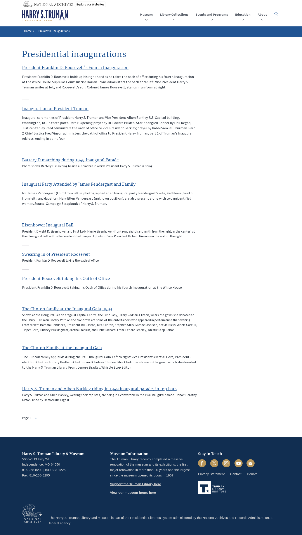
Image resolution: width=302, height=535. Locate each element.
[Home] (45, 16)
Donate (252, 474)
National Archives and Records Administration (236, 517)
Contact (235, 474)
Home (27, 31)
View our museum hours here (133, 492)
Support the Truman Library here (135, 484)
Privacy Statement (211, 474)
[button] (276, 14)
